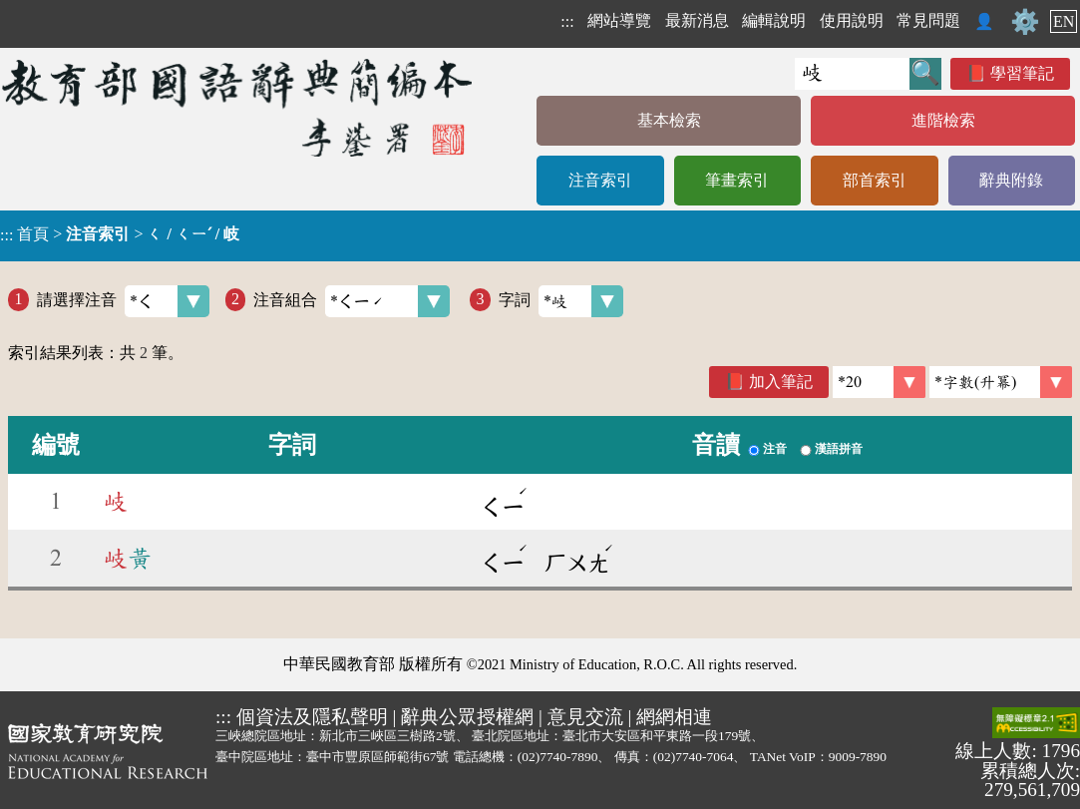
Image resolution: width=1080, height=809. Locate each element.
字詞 (561, 301)
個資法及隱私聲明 (312, 716)
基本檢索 (669, 120)
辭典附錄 (1011, 180)
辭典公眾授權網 (467, 716)
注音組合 (351, 301)
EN (1063, 21)
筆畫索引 (737, 180)
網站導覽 (619, 20)
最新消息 (697, 20)
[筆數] (879, 382)
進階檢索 (943, 120)
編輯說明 (774, 20)
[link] (1000, 382)
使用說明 (852, 20)
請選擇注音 (123, 301)
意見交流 (585, 716)
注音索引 (600, 180)
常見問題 (928, 20)
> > (119, 234)
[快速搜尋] (852, 74)
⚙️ (1025, 22)
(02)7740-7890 (558, 756)
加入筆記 (781, 381)
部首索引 (874, 180)
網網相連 (674, 716)
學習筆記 (1022, 73)
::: (566, 21)
